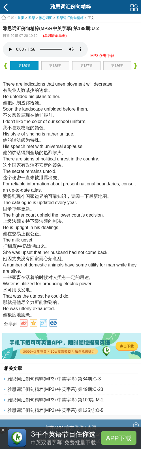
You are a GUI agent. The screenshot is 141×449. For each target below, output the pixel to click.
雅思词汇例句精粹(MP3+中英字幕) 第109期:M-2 (55, 399)
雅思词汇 (45, 18)
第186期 (117, 66)
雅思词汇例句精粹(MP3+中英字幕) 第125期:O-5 (55, 410)
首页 (21, 18)
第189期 (24, 66)
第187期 (86, 66)
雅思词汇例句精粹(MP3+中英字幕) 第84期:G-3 (54, 378)
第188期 (55, 66)
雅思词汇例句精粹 (70, 18)
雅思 (31, 18)
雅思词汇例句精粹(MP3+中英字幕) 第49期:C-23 (55, 389)
